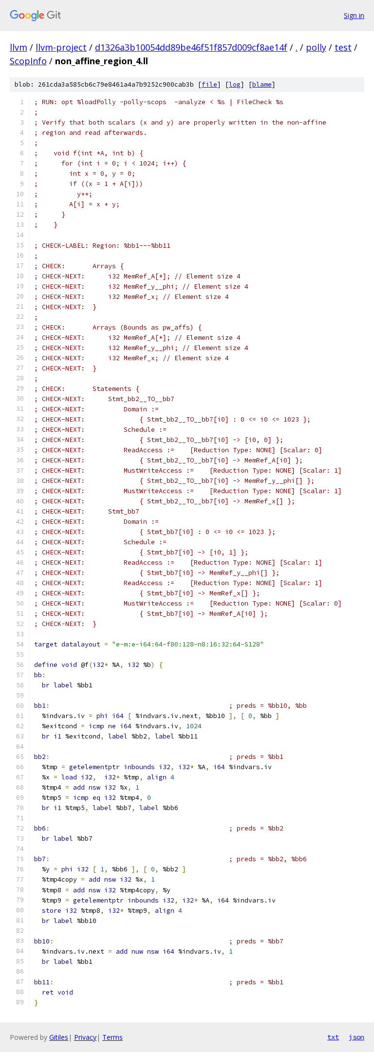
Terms (112, 1037)
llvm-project (61, 47)
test (343, 47)
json (356, 1037)
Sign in (354, 15)
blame (262, 84)
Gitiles (58, 1037)
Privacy (85, 1037)
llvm (18, 47)
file (209, 84)
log (235, 84)
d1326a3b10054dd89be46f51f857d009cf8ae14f (191, 47)
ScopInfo (28, 61)
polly (316, 47)
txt (333, 1037)
